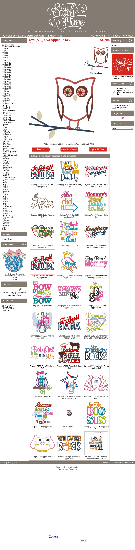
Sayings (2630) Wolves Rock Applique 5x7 (69, 458)
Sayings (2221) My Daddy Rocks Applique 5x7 (96, 367)
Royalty (5, 182)
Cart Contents (113, 36)
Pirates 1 (6, 176)
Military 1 (6, 158)
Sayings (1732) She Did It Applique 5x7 (69, 216)
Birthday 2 (6, 107)
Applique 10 (7, 64)
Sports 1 (5, 208)
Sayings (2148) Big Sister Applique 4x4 (96, 307)
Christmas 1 (7, 115)
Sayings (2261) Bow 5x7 (42, 306)
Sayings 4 (6, 193)
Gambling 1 (7, 141)
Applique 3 (6, 90)
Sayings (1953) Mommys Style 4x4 (96, 216)
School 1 (6, 203)
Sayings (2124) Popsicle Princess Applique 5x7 (69, 276)
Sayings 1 (6, 184)
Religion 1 (6, 181)
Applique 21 (7, 84)
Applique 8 (6, 98)
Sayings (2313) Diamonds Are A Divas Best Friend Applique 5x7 (96, 337)
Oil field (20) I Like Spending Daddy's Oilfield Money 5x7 (96, 458)
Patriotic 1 (6, 172)
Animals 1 (6, 48)
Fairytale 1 (6, 133)
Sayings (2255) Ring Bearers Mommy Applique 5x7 (96, 276)
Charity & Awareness (10, 114)
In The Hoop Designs (10, 151)
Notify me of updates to (125, 92)
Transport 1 (7, 220)
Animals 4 (6, 54)
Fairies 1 (6, 131)
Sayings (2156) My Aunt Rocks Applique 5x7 (42, 337)
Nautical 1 (6, 165)
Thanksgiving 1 (8, 217)
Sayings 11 (6, 188)
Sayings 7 (6, 198)
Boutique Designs (9, 110)
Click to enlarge (96, 72)
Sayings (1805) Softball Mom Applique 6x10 (42, 186)
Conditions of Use (8, 309)
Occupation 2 (7, 169)
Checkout (128, 36)
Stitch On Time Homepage (123, 76)
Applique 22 (7, 86)
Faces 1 (5, 129)
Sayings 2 (6, 189)
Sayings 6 (6, 196)
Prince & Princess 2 (9, 179)
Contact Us (5, 310)
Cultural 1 (6, 124)
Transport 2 (7, 222)
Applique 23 (7, 88)
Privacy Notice (7, 307)
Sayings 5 (6, 194)
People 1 (6, 174)
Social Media (7, 206)
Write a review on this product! (123, 107)
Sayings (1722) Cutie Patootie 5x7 (42, 216)
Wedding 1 (6, 225)
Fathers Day (7, 134)
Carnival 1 (6, 112)
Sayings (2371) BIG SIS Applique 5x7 (96, 428)
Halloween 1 (7, 145)
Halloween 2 (7, 146)
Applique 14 (7, 71)
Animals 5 (6, 55)
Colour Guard (7, 122)
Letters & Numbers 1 (10, 155)
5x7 (62, 36)
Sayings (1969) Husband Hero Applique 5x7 (42, 246)
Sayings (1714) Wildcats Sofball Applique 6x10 (96, 186)
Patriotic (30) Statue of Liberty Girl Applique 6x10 (69, 397)
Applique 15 (7, 72)
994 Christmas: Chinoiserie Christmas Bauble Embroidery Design (14, 275)
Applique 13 (7, 69)
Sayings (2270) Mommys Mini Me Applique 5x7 (69, 307)
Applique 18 (7, 78)
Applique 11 (7, 66)
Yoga (4, 227)
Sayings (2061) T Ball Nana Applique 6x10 (69, 337)
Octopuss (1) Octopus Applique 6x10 (96, 397)
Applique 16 (7, 74)
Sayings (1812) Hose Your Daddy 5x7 (69, 186)
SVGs (4, 229)
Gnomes (6, 143)
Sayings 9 (6, 201)
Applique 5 (6, 93)
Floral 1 (5, 136)
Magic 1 (5, 157)
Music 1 (5, 162)
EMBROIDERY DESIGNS (31, 36)
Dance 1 (5, 126)
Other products (118, 78)
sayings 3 (6, 191)
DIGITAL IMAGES (8, 45)
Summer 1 (6, 215)
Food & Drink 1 (8, 139)
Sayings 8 (6, 200)
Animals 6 (6, 57)
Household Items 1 (9, 148)
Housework (6, 150)
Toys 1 (5, 219)
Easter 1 (5, 127)
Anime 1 (5, 60)
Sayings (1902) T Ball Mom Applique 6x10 (42, 276)
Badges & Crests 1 (9, 103)
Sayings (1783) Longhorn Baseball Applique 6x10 (96, 246)
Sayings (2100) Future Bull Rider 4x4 (69, 367)
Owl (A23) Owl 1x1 (69, 427)
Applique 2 (6, 81)
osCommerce (72, 469)
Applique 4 (6, 91)
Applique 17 (7, 76)
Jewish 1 (6, 153)
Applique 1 (6, 62)
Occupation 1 (7, 167)
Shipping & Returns (8, 305)
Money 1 (6, 160)
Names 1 (6, 164)
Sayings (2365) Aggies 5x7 (42, 427)
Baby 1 (5, 102)
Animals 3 (6, 52)
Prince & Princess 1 (9, 177)
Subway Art (7, 213)
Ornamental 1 (7, 170)
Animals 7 (6, 59)
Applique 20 (7, 83)
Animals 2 (6, 50)
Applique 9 (6, 100)
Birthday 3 (6, 109)
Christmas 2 (7, 117)
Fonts (5, 138)
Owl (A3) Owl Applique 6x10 (42, 457)
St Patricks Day (8, 212)
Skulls (5, 205)
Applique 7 (52, 36)
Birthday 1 (6, 105)
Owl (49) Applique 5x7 (42, 396)
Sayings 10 (6, 186)
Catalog (11, 36)
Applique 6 (6, 95)
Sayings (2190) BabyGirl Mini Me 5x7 (42, 367)
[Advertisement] (67, 503)
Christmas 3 (7, 119)
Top (3, 36)
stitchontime (74, 467)
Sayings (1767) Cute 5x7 (69, 245)
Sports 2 (5, 210)
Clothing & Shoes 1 (9, 121)
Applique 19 (7, 79)
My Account (97, 36)
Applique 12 (7, 67)
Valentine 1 (6, 224)
